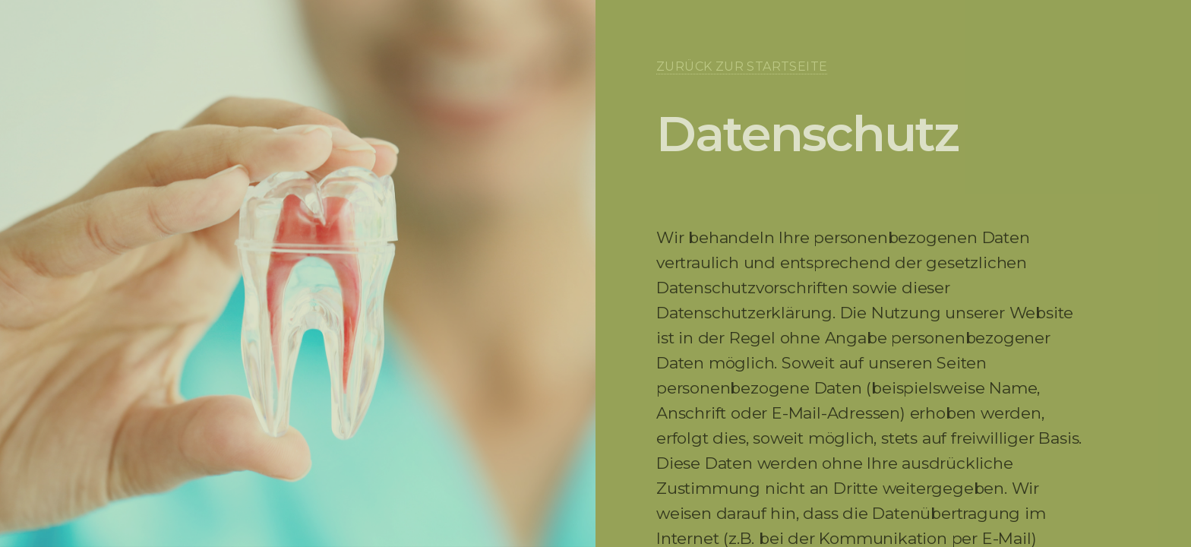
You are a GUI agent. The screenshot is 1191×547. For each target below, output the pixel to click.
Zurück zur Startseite (741, 66)
